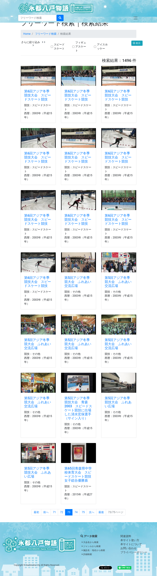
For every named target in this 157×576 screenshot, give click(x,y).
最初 (36, 512)
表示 (137, 43)
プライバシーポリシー (133, 552)
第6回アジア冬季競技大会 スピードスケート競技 (37, 95)
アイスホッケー (102, 46)
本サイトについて (131, 544)
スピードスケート (59, 46)
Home (27, 33)
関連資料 (125, 536)
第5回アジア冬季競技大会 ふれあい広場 (118, 402)
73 (68, 512)
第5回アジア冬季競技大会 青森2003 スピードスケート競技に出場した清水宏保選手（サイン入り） (78, 408)
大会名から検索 (90, 542)
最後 (101, 512)
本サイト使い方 (129, 540)
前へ (46, 512)
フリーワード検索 (46, 33)
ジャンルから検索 (91, 546)
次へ (91, 512)
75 (83, 512)
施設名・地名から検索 (93, 550)
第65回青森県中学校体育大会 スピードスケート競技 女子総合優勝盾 (79, 474)
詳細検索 (87, 554)
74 (75, 512)
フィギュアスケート (80, 46)
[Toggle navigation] (135, 18)
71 (54, 512)
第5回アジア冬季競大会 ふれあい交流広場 (77, 282)
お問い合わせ (128, 548)
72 (61, 512)
